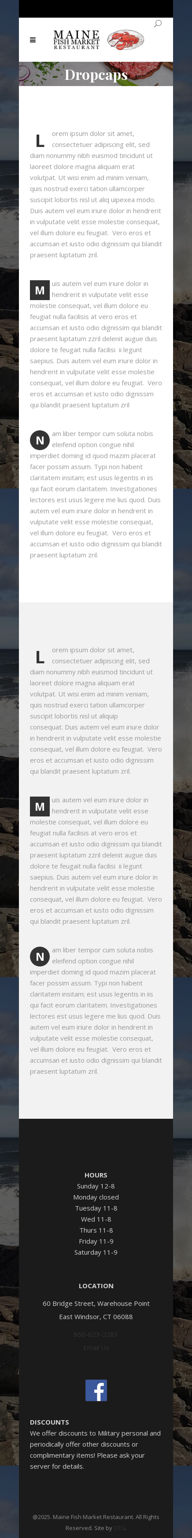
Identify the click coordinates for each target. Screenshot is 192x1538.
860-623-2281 (96, 1334)
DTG (119, 1528)
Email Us (96, 1347)
